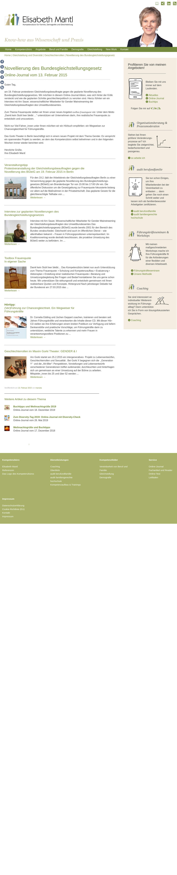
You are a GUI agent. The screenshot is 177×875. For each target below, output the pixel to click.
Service (153, 460)
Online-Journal (155, 98)
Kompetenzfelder (109, 460)
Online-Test (154, 473)
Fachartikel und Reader (160, 470)
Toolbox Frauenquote (17, 258)
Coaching (134, 320)
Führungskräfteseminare (145, 270)
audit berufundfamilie (143, 211)
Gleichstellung (94, 49)
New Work (111, 49)
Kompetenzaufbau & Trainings (65, 484)
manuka (39, 388)
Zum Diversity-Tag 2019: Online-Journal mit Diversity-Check (46, 417)
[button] (2, 61)
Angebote (41, 49)
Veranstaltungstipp (16, 164)
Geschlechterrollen (54, 55)
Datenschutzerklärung (13, 505)
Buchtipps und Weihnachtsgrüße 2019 (34, 406)
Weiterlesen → (38, 197)
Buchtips (152, 102)
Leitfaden (153, 477)
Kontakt (124, 49)
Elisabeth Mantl (10, 466)
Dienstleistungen (59, 460)
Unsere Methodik (141, 274)
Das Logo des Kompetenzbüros (18, 473)
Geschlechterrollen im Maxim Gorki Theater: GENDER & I (40, 351)
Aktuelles (152, 95)
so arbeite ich (136, 158)
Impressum (8, 499)
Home (8, 49)
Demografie (78, 49)
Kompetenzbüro (23, 49)
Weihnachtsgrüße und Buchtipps (31, 427)
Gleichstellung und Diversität (28, 55)
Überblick (55, 470)
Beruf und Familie (58, 49)
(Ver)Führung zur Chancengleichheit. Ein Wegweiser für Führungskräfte (39, 308)
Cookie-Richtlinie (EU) (13, 509)
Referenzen (8, 470)
